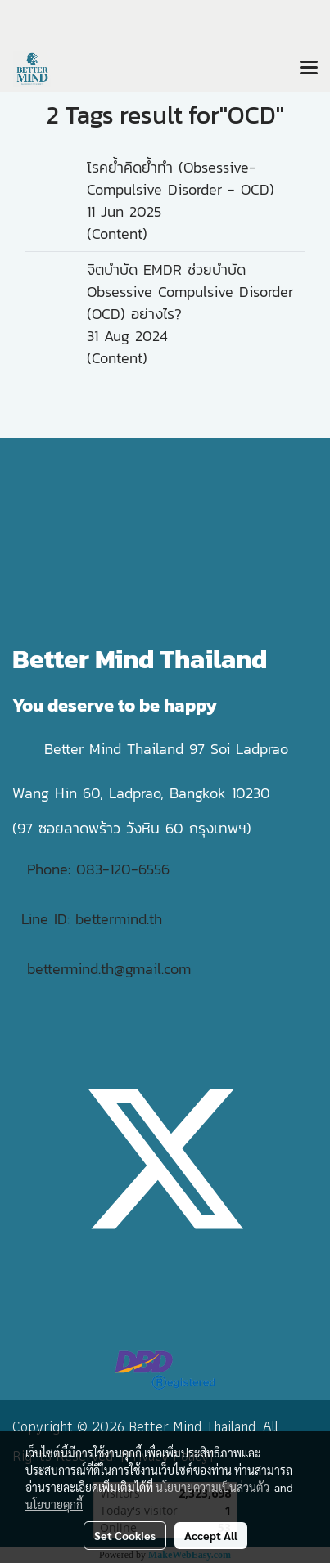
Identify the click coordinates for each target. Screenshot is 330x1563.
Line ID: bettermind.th (91, 919)
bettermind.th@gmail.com (109, 969)
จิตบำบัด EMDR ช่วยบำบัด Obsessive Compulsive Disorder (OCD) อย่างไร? (190, 291)
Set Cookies (125, 1535)
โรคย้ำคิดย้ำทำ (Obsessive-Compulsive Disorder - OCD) (180, 178)
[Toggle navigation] (309, 69)
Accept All (210, 1535)
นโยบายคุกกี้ (54, 1504)
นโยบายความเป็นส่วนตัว (212, 1487)
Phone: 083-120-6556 (101, 869)
